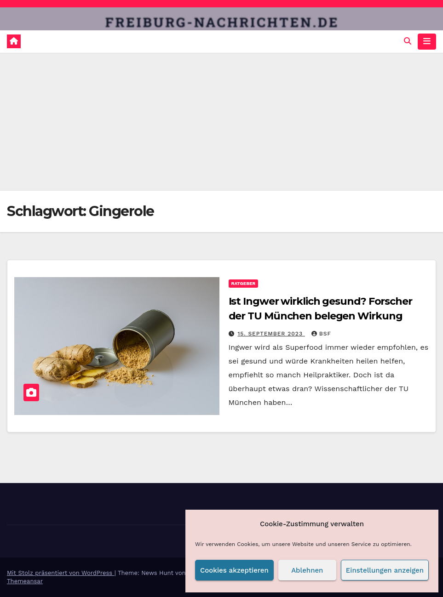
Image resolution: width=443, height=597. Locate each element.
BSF (321, 333)
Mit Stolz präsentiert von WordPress (61, 572)
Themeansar (25, 581)
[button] (407, 41)
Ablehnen (307, 570)
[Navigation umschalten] (427, 41)
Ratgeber (243, 283)
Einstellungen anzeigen (385, 570)
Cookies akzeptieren (234, 570)
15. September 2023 (271, 333)
